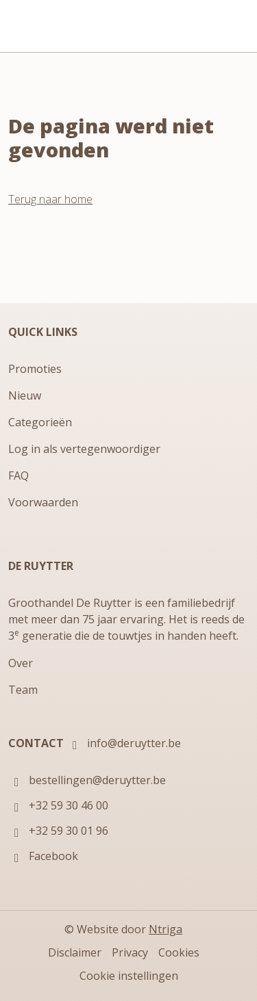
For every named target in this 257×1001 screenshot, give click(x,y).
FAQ (18, 475)
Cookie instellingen (128, 975)
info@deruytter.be (123, 744)
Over (20, 663)
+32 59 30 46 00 (58, 806)
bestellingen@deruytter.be (87, 781)
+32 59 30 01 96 (58, 831)
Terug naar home (50, 199)
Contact (36, 743)
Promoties (35, 368)
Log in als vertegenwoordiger (84, 448)
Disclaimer (74, 952)
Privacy (130, 952)
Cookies (178, 952)
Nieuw (24, 395)
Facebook (43, 857)
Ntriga (165, 929)
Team (23, 689)
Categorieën (40, 422)
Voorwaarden (43, 502)
